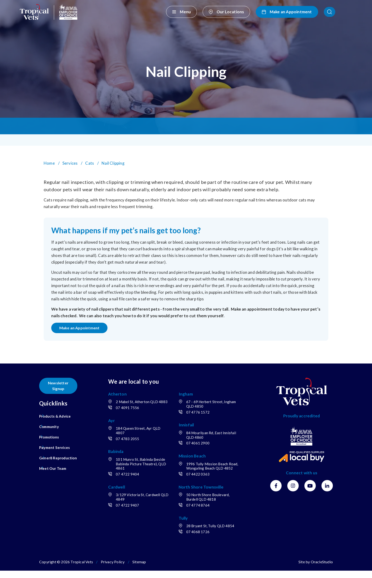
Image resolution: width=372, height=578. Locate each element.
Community (50, 423)
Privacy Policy (113, 569)
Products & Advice (57, 413)
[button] (350, 12)
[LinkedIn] (327, 488)
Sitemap (139, 569)
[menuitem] (63, 413)
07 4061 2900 (202, 446)
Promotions (50, 434)
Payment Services (56, 444)
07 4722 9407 (137, 512)
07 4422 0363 (202, 481)
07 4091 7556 (137, 415)
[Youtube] (310, 488)
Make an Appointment (83, 329)
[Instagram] (293, 488)
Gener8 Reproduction (60, 454)
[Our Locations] (250, 12)
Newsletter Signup (60, 385)
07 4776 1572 (202, 415)
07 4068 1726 (202, 539)
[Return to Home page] (50, 12)
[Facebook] (276, 488)
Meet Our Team (54, 465)
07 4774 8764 (202, 512)
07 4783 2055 (137, 446)
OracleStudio (322, 569)
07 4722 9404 (137, 481)
